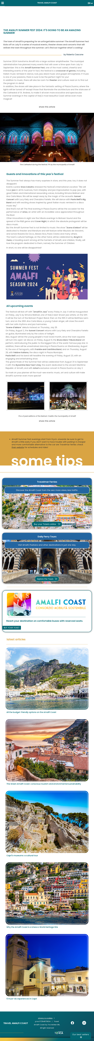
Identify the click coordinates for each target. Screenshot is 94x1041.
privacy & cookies (45, 1018)
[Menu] (2, 2)
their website (18, 447)
